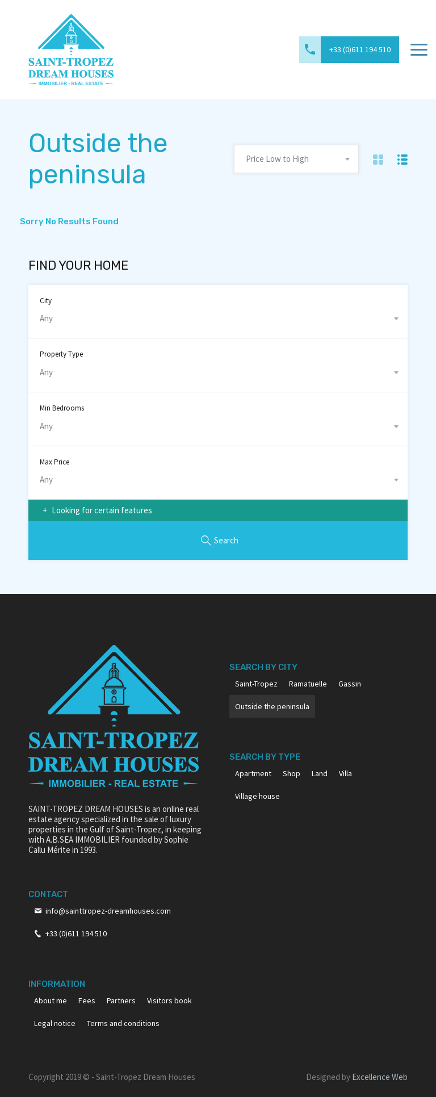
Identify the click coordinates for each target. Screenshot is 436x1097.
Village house (257, 796)
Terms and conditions (123, 1023)
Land (320, 773)
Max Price (54, 462)
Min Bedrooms (62, 408)
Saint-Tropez (256, 684)
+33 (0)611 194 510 (360, 49)
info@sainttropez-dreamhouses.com (108, 911)
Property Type (61, 354)
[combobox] (296, 159)
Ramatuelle (308, 684)
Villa (345, 773)
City (46, 300)
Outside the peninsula (272, 706)
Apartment (253, 773)
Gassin (349, 684)
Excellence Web (380, 1076)
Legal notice (55, 1023)
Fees (86, 1000)
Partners (121, 1000)
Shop (291, 773)
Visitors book (169, 1000)
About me (50, 1000)
